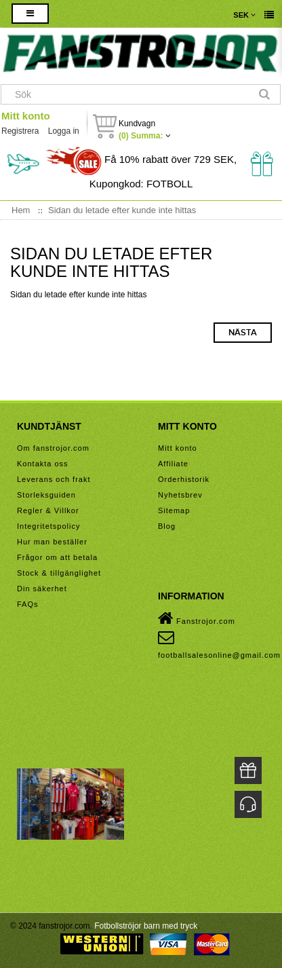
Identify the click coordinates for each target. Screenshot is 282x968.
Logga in (63, 131)
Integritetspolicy (48, 526)
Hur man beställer (52, 542)
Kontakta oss (42, 464)
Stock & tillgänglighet (59, 573)
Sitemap (174, 510)
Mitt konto (25, 116)
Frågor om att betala (57, 557)
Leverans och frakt (54, 479)
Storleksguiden (46, 495)
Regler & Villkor (48, 510)
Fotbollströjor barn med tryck (145, 926)
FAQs (28, 604)
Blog (167, 526)
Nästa (242, 332)
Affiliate (173, 464)
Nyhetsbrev (180, 495)
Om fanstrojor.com (53, 448)
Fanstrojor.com (196, 618)
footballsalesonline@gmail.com (219, 644)
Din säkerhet (42, 588)
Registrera (20, 131)
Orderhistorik (183, 479)
